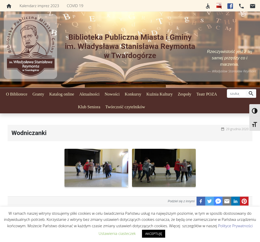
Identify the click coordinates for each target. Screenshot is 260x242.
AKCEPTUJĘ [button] (153, 233)
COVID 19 (75, 5)
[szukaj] (236, 93)
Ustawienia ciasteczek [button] (117, 233)
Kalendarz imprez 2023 (39, 5)
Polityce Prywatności (235, 225)
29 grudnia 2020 (237, 129)
